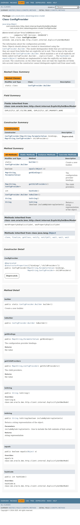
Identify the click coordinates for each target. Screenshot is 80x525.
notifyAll (45, 237)
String (27, 136)
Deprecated (40, 3)
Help (55, 3)
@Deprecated (10, 263)
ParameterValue (39, 136)
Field (18, 10)
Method (33, 10)
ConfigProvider (12, 136)
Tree (32, 3)
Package (13, 3)
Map (21, 136)
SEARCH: (51, 7)
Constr (25, 10)
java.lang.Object (9, 24)
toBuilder (33, 195)
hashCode (33, 191)
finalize (16, 237)
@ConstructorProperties (16, 265)
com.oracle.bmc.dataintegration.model (28, 16)
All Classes (5, 7)
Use (27, 3)
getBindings (34, 173)
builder (32, 162)
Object (39, 169)
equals (32, 169)
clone (7, 237)
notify (36, 237)
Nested (12, 10)
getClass (26, 237)
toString (33, 198)
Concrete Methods (68, 155)
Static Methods (27, 155)
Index (49, 3)
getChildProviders (37, 184)
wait (55, 237)
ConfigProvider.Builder (39, 86)
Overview (5, 3)
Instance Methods (46, 155)
